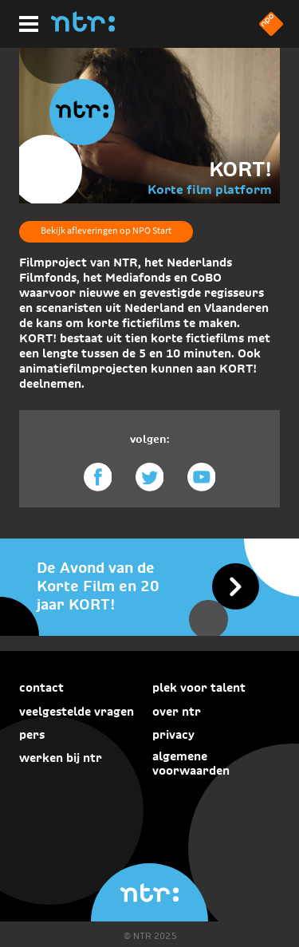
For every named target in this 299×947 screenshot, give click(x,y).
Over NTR (176, 711)
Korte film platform (210, 189)
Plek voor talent (199, 688)
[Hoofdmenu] (25, 21)
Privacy (173, 735)
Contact (41, 688)
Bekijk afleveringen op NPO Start (106, 230)
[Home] (83, 27)
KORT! (240, 169)
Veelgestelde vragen (76, 711)
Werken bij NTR (60, 758)
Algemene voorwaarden (191, 763)
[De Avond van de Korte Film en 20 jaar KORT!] (149, 586)
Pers (32, 735)
